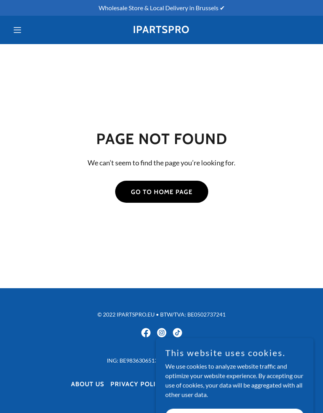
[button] (32, 30)
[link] (161, 30)
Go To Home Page (161, 192)
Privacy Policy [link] (137, 384)
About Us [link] (87, 384)
